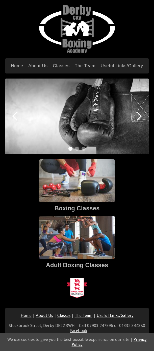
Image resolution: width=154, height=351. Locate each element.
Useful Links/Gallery (122, 65)
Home (17, 65)
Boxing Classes (77, 208)
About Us (38, 65)
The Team (85, 65)
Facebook (78, 330)
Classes (61, 65)
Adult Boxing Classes (77, 265)
